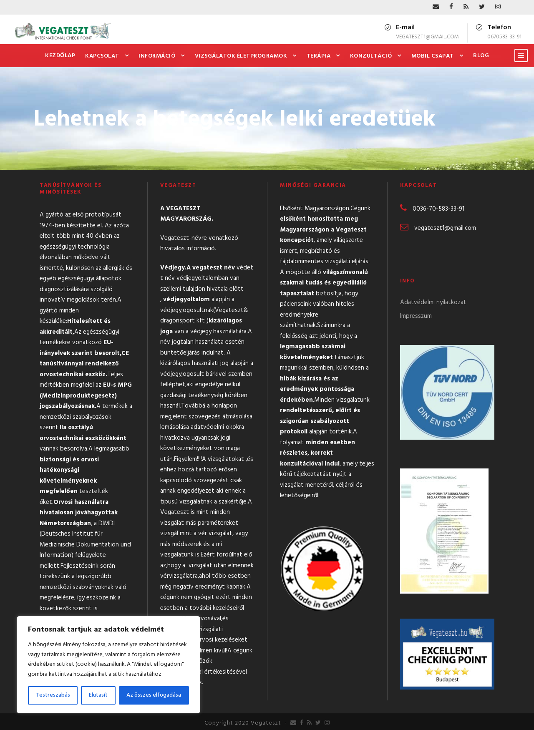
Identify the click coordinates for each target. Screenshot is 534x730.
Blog (481, 55)
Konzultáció (371, 56)
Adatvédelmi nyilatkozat (433, 302)
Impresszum (416, 316)
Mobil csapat (432, 56)
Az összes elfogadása (153, 695)
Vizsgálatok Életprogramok (241, 56)
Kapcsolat (102, 56)
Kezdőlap (60, 55)
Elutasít (98, 695)
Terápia (319, 56)
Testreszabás (53, 695)
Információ (157, 56)
